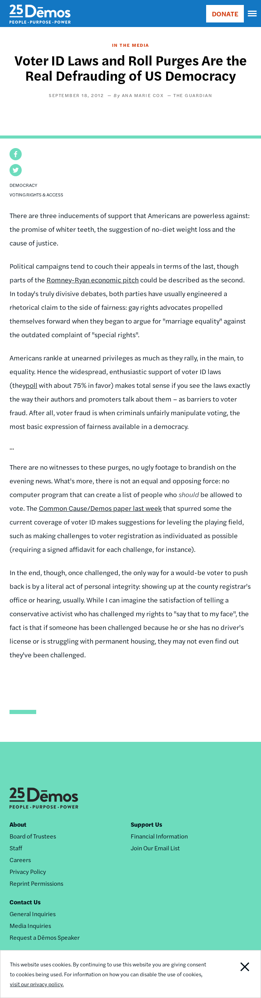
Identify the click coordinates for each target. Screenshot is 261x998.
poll (31, 385)
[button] (16, 154)
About (18, 824)
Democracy (23, 185)
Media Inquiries (30, 925)
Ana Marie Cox (143, 95)
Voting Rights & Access (36, 194)
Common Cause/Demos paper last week (100, 508)
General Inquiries (33, 913)
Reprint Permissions (36, 883)
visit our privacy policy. (37, 984)
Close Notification (235, 974)
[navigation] (252, 14)
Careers (20, 859)
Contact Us (25, 902)
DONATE (225, 13)
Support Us (146, 824)
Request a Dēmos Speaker (45, 937)
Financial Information (159, 836)
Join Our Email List (155, 847)
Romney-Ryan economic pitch (92, 279)
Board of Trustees (33, 836)
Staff (16, 847)
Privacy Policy (28, 871)
